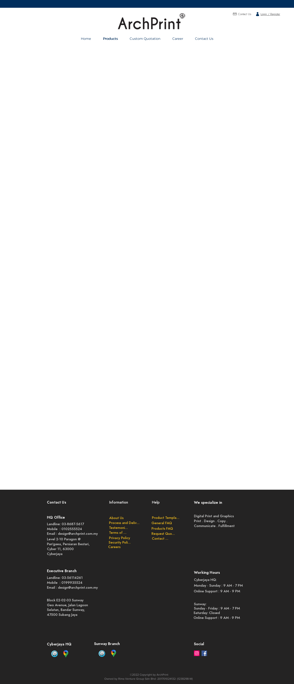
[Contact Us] (160, 538)
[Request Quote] (163, 534)
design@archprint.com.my (78, 533)
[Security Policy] (120, 542)
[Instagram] (196, 653)
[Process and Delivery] (125, 523)
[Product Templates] (165, 518)
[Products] (111, 38)
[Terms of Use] (118, 533)
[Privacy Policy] (119, 538)
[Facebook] (204, 653)
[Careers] (114, 547)
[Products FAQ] (162, 528)
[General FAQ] (161, 523)
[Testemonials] (118, 528)
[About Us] (116, 518)
